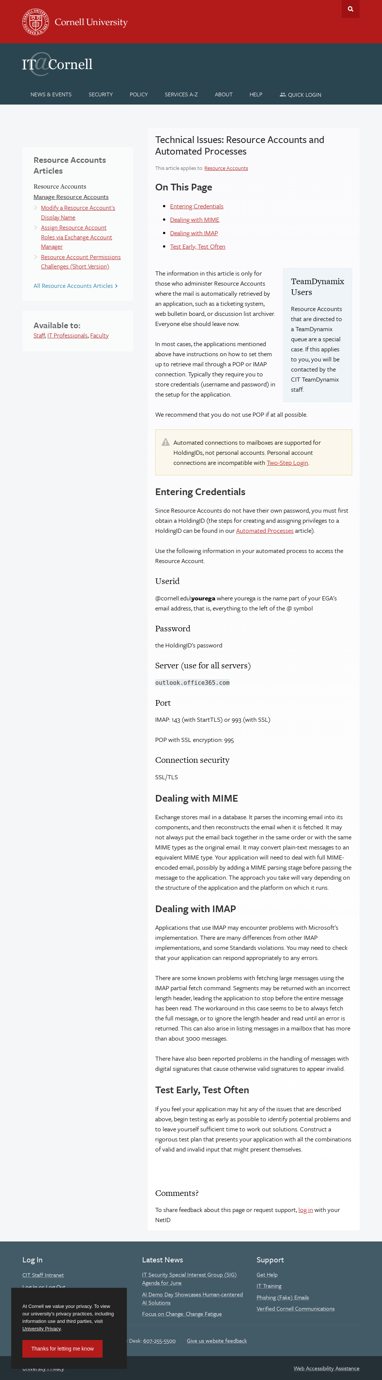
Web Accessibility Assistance (327, 1368)
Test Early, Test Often (197, 246)
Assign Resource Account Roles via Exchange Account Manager (76, 237)
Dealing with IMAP (194, 232)
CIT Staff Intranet (43, 1275)
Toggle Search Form (351, 9)
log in (305, 1209)
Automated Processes (265, 530)
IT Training (269, 1285)
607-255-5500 (159, 1340)
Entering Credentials (196, 206)
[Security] (101, 94)
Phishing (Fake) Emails (283, 1297)
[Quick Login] (300, 94)
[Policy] (139, 94)
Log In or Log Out (43, 1287)
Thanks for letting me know (62, 1349)
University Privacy (41, 1328)
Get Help (267, 1274)
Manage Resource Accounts (71, 196)
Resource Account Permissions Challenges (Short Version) (81, 261)
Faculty (99, 335)
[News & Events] (51, 94)
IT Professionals (67, 335)
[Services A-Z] (181, 94)
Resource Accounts (226, 168)
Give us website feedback (217, 1340)
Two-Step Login (287, 462)
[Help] (256, 94)
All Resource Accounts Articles (73, 285)
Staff (39, 335)
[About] (223, 94)
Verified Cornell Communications (296, 1308)
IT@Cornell (57, 64)
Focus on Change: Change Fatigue (182, 1313)
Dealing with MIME (194, 219)
